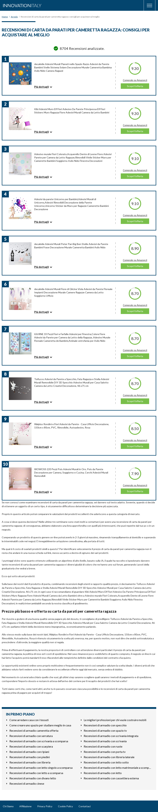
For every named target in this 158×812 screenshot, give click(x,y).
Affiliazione (25, 806)
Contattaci (85, 806)
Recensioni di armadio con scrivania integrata (111, 735)
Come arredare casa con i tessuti (29, 720)
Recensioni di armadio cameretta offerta (33, 730)
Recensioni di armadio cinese (26, 783)
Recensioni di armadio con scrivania (105, 741)
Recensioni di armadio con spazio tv (105, 730)
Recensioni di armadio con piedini (29, 757)
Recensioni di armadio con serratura (31, 735)
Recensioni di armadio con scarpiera (31, 746)
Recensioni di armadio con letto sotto (106, 762)
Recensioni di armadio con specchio (105, 725)
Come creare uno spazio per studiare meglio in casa (40, 725)
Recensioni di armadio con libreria (29, 762)
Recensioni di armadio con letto (103, 773)
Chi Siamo (8, 806)
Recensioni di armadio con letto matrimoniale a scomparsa (118, 767)
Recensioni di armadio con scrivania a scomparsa (38, 741)
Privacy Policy (44, 806)
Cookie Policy (65, 806)
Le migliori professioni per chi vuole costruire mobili (115, 720)
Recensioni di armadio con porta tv (105, 751)
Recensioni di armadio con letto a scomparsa (36, 773)
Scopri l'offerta (135, 86)
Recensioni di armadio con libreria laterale (109, 757)
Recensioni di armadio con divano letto (32, 778)
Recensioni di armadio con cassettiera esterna (111, 778)
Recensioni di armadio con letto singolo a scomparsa (41, 767)
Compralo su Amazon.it (135, 80)
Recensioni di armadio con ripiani (29, 751)
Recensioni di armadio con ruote (103, 746)
